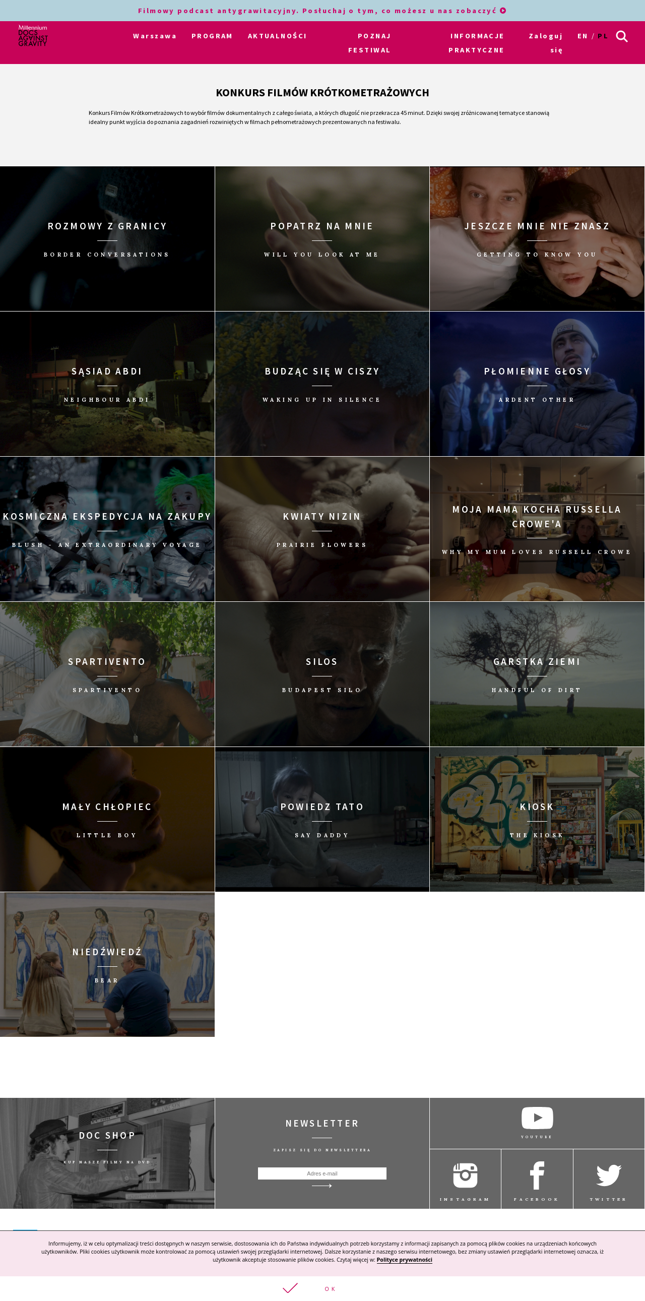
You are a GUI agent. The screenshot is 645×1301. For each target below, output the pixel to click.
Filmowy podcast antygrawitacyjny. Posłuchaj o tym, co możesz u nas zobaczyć (322, 10)
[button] (322, 1288)
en (583, 35)
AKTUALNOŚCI (277, 35)
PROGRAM (212, 35)
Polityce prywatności (404, 1259)
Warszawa (155, 35)
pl (603, 35)
